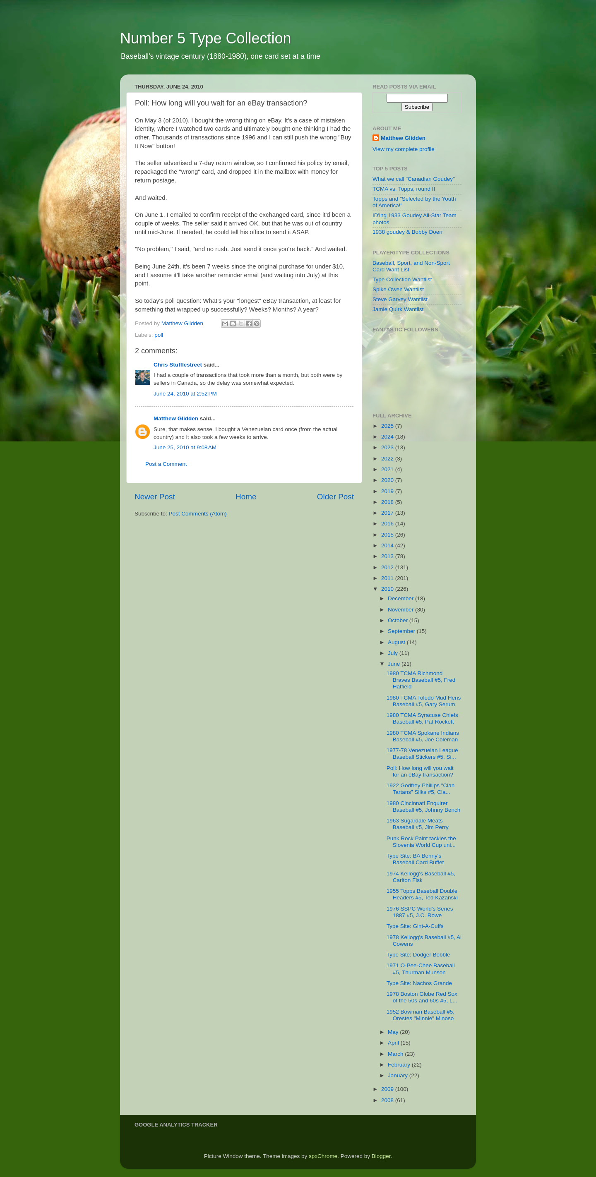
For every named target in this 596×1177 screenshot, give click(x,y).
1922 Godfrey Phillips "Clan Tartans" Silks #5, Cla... (421, 788)
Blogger (381, 1156)
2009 (388, 1089)
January (398, 1075)
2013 (388, 556)
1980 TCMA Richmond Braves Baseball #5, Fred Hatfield (421, 680)
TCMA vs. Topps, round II (403, 189)
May (394, 1032)
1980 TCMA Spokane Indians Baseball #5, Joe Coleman (423, 736)
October (398, 620)
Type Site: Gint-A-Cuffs (415, 926)
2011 (388, 578)
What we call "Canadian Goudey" (413, 179)
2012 (388, 567)
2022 (388, 458)
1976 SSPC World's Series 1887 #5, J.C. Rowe (420, 912)
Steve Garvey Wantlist (400, 299)
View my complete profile (403, 149)
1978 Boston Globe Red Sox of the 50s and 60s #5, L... (422, 997)
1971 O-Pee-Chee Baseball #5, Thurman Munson (421, 968)
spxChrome (323, 1156)
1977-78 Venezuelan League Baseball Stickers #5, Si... (422, 753)
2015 (388, 535)
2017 (388, 513)
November (401, 609)
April (394, 1043)
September (402, 631)
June (394, 664)
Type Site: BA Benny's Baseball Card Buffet (415, 859)
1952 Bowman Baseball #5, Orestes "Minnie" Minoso (420, 1015)
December (401, 598)
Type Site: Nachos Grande (419, 983)
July (393, 653)
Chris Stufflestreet (178, 365)
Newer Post (155, 496)
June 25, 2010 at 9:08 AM (185, 447)
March (396, 1054)
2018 (388, 502)
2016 (388, 523)
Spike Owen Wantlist (398, 289)
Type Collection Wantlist (402, 279)
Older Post (335, 496)
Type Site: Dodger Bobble (418, 955)
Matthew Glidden (176, 418)
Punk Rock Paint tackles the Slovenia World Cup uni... (421, 841)
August (397, 642)
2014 (388, 545)
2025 (388, 426)
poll (158, 335)
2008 (388, 1100)
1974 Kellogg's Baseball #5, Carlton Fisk (421, 876)
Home (246, 496)
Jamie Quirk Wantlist (397, 309)
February (400, 1065)
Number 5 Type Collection (205, 38)
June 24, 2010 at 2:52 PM (185, 394)
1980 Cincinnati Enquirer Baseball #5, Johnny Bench (424, 806)
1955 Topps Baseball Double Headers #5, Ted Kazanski (422, 894)
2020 (388, 480)
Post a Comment (166, 464)
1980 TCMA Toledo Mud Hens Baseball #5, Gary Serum (424, 701)
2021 (388, 469)
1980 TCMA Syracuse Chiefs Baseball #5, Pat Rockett (422, 718)
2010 (388, 589)
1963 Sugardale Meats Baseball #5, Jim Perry (418, 823)
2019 (388, 491)
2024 (388, 437)
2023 (388, 447)
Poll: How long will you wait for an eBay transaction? (420, 771)
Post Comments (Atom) (198, 514)
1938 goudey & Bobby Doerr (407, 232)
